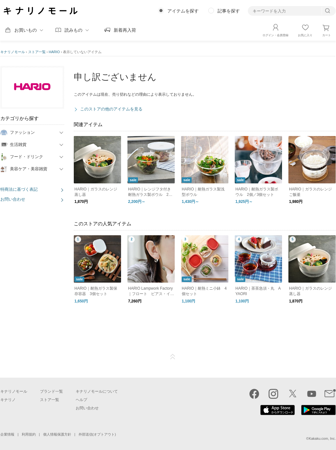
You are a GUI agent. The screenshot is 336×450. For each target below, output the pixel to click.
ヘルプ (81, 400)
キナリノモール (12, 52)
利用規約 (29, 434)
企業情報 (7, 434)
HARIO (54, 52)
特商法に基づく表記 (19, 189)
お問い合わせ (12, 199)
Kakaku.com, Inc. (322, 438)
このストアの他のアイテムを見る (111, 109)
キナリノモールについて (97, 391)
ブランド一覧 (51, 391)
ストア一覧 (37, 52)
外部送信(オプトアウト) (97, 434)
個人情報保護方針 (57, 434)
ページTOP (173, 357)
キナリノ (8, 400)
